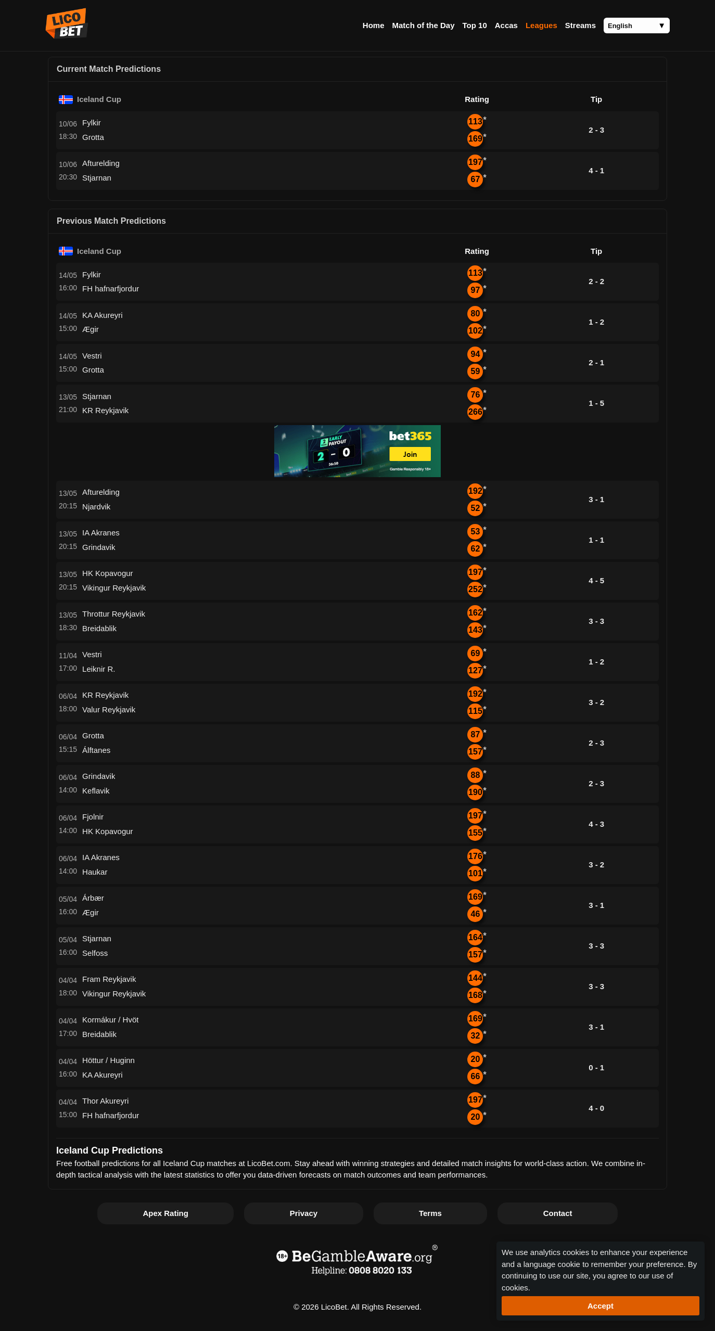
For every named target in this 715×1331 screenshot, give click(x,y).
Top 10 (475, 25)
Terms (430, 1213)
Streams (580, 25)
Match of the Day (423, 25)
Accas (506, 25)
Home (374, 25)
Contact (557, 1213)
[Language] (637, 25)
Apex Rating (165, 1213)
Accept (601, 1305)
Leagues (541, 25)
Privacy (303, 1213)
